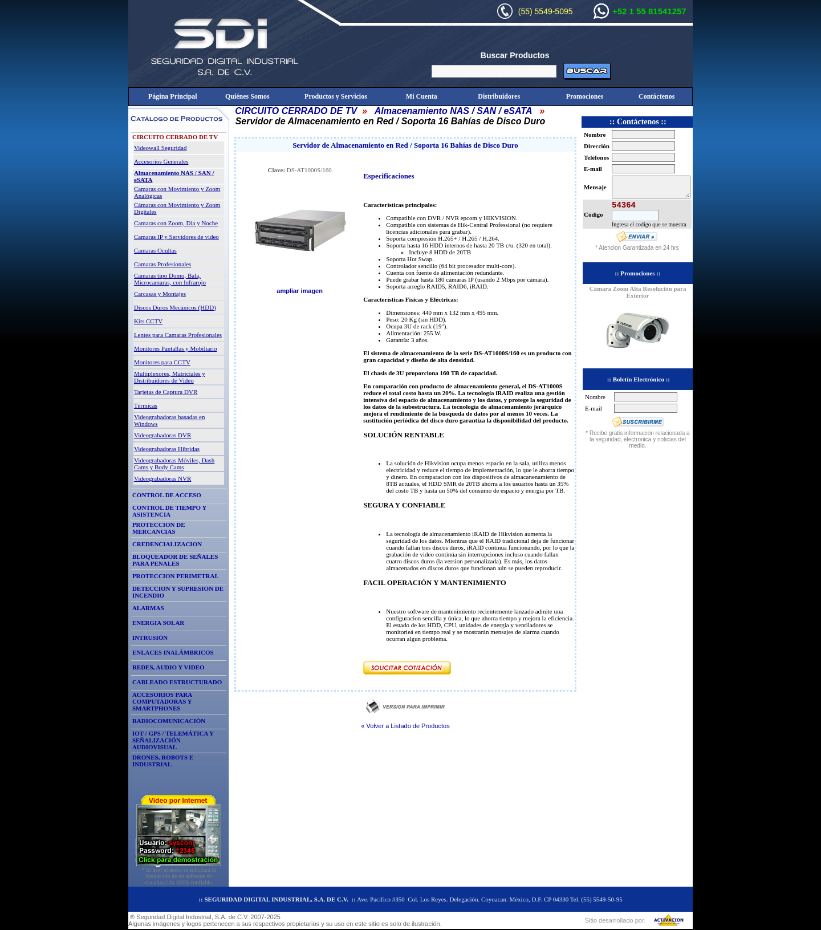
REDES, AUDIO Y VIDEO (168, 667)
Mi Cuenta (421, 96)
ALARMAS (148, 607)
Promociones (585, 96)
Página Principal (172, 96)
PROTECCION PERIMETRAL (175, 575)
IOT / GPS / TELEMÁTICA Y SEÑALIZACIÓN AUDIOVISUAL (173, 740)
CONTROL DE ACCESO (166, 495)
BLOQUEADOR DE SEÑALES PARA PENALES (175, 560)
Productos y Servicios (335, 96)
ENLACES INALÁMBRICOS (173, 652)
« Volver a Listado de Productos (405, 725)
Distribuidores (499, 96)
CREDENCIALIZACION (167, 544)
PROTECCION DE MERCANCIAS (158, 528)
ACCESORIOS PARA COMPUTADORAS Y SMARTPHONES (162, 701)
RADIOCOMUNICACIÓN (168, 720)
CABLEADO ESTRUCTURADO (177, 682)
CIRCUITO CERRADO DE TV (296, 111)
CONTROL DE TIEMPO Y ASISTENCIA (169, 511)
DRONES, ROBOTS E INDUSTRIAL (162, 760)
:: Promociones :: (637, 273)
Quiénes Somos (247, 96)
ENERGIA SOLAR (158, 622)
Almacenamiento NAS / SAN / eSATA (453, 111)
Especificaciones (388, 176)
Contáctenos (656, 96)
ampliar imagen (300, 290)
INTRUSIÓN (150, 637)
